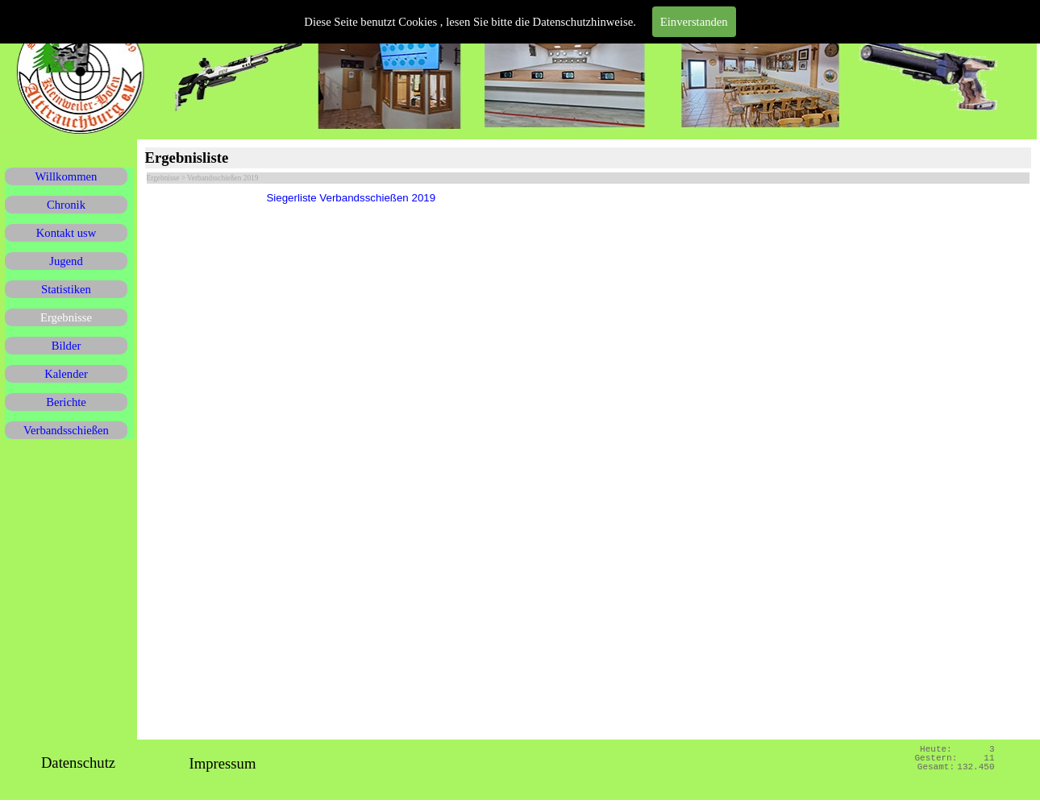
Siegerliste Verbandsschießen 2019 (350, 198)
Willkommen (66, 176)
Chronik (66, 204)
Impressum (222, 763)
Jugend (66, 261)
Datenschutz (78, 762)
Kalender (66, 373)
